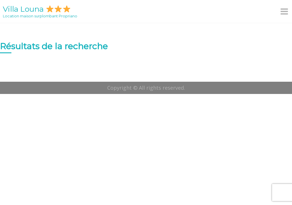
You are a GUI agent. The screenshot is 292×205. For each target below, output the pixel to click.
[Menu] (285, 11)
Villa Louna (36, 9)
